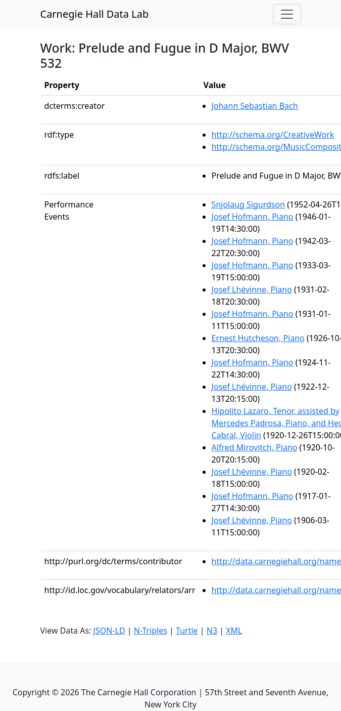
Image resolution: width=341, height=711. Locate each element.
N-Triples (150, 630)
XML (234, 630)
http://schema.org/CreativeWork (273, 134)
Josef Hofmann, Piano (253, 216)
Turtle (187, 630)
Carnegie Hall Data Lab (94, 14)
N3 (212, 630)
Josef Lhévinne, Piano (252, 289)
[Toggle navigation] (287, 14)
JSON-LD (109, 630)
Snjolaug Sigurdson (248, 204)
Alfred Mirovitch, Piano (255, 447)
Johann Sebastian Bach (255, 105)
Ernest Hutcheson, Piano (258, 338)
